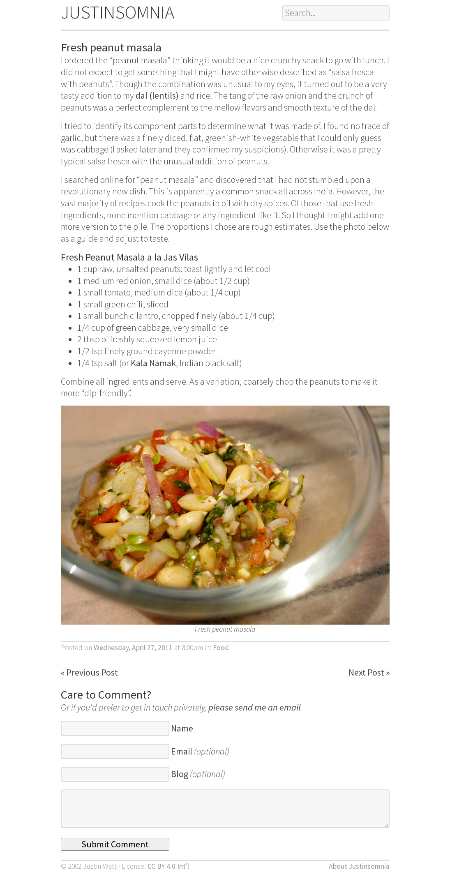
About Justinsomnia (359, 866)
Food (221, 647)
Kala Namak (153, 363)
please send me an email (254, 707)
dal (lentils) (157, 95)
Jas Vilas (181, 257)
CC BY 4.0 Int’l (168, 866)
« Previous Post (89, 672)
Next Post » (369, 672)
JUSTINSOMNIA (117, 12)
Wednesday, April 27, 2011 (133, 647)
